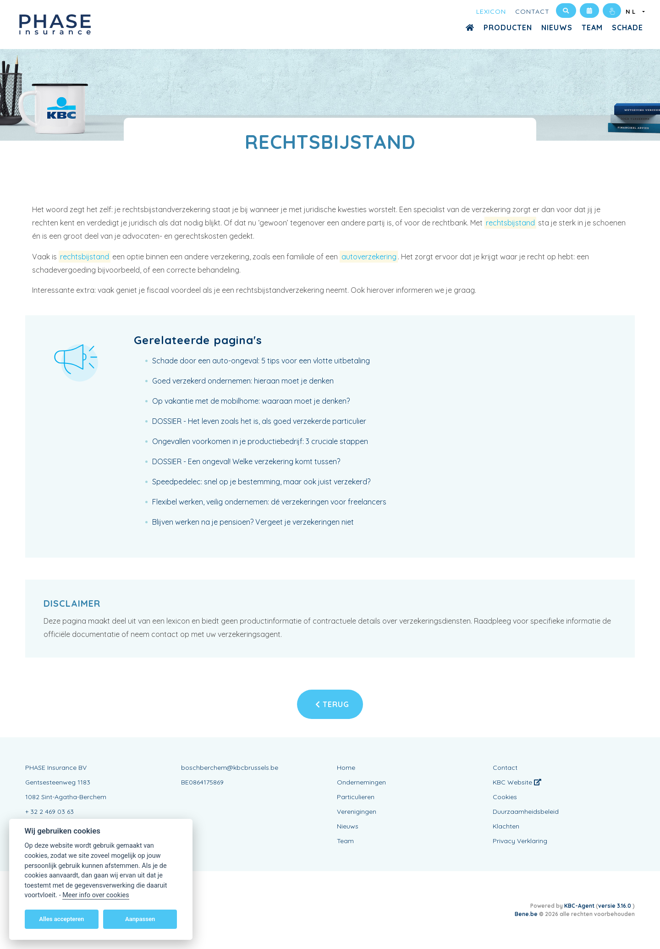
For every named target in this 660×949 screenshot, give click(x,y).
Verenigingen (356, 811)
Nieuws (556, 27)
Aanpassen (140, 919)
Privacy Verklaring (520, 841)
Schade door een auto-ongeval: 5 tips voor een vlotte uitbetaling (261, 360)
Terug (332, 704)
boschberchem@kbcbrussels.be (229, 767)
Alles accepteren (61, 919)
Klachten (506, 826)
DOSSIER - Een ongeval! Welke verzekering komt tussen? (246, 461)
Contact (532, 11)
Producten (508, 27)
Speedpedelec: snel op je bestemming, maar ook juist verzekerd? (261, 481)
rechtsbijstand (510, 222)
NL (633, 11)
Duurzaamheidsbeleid (526, 811)
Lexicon (491, 11)
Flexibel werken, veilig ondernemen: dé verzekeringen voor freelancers (269, 501)
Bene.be (526, 914)
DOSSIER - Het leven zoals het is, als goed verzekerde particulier (259, 421)
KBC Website (517, 782)
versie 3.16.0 (615, 905)
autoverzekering (368, 256)
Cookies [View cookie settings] (505, 797)
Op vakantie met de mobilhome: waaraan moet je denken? (251, 401)
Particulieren (355, 797)
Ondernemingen (361, 782)
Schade (627, 27)
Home (346, 767)
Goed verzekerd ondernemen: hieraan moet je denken (243, 380)
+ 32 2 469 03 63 (49, 811)
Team (592, 27)
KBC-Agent (579, 905)
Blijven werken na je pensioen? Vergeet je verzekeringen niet (253, 522)
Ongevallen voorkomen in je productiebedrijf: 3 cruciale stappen (260, 441)
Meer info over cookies (95, 895)
